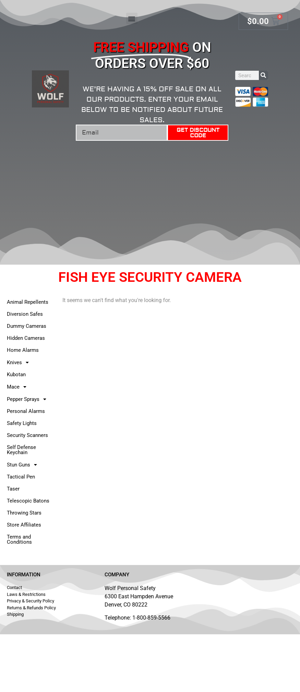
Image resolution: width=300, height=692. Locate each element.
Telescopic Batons (28, 501)
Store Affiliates (24, 525)
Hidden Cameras (26, 338)
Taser (13, 489)
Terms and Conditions (19, 539)
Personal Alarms (26, 411)
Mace (18, 387)
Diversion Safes (25, 314)
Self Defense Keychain (21, 449)
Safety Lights (22, 423)
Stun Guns (24, 465)
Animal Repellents (27, 302)
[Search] (263, 75)
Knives (20, 362)
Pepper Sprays (28, 399)
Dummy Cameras (26, 326)
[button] (131, 18)
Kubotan (16, 374)
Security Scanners (27, 435)
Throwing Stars (24, 513)
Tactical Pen (21, 477)
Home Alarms (23, 350)
